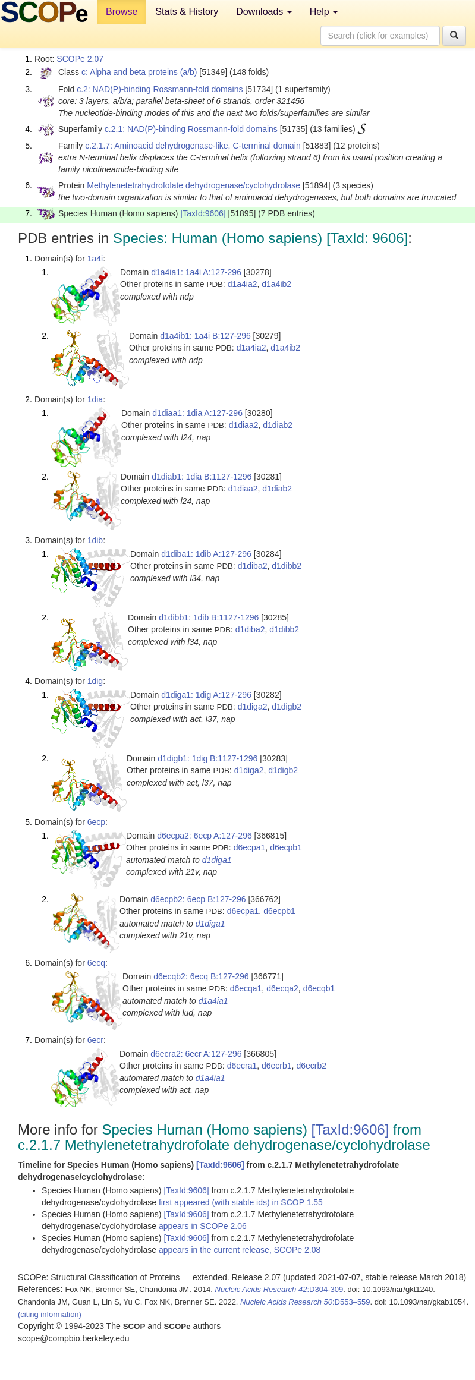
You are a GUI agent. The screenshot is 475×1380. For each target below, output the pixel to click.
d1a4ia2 (242, 284)
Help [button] (324, 12)
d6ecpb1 (286, 847)
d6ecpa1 (250, 847)
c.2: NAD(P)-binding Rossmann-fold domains (160, 89)
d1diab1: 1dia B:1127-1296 (201, 476)
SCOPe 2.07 (79, 59)
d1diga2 (253, 706)
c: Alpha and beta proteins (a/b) (139, 72)
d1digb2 (286, 706)
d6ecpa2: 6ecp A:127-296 (204, 835)
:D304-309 (279, 1289)
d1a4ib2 (276, 284)
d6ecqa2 (282, 988)
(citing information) (49, 1314)
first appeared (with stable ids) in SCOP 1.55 (241, 1202)
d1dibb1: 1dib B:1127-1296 (209, 617)
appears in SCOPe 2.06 (203, 1226)
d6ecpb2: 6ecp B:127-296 (198, 899)
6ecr (95, 1040)
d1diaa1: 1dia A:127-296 (197, 413)
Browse (121, 12)
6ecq (96, 963)
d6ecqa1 (246, 988)
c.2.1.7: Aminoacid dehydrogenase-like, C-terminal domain (193, 145)
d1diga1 (217, 860)
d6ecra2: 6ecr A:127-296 (195, 1053)
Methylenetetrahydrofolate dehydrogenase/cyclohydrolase (193, 185)
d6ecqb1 (319, 988)
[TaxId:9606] (202, 213)
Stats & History (186, 12)
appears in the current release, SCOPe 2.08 (239, 1250)
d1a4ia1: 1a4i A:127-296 (196, 272)
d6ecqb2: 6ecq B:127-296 (200, 976)
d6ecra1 (242, 1065)
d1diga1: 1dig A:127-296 (206, 695)
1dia (95, 399)
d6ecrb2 (311, 1065)
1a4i (95, 258)
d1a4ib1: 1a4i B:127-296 (205, 336)
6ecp (96, 822)
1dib (95, 540)
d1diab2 (277, 425)
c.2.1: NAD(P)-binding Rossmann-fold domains (191, 129)
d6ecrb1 (277, 1065)
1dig (95, 681)
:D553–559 (305, 1301)
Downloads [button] (264, 12)
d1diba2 (253, 566)
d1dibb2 (286, 566)
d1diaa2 (244, 425)
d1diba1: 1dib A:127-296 (206, 554)
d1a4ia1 (213, 1001)
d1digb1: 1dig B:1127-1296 (207, 758)
